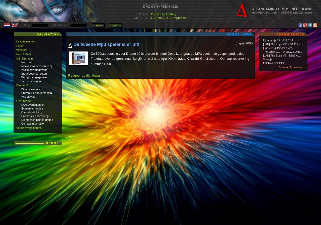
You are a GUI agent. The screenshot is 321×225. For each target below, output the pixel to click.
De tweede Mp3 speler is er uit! (106, 44)
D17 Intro (156, 18)
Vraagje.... (269, 59)
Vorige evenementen (29, 127)
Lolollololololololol (273, 63)
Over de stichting (31, 112)
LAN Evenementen (32, 104)
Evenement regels (32, 108)
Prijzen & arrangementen (36, 92)
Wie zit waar (28, 96)
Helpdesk (27, 62)
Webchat (21, 49)
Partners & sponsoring (35, 116)
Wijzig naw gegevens (34, 69)
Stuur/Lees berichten (34, 73)
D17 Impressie (176, 18)
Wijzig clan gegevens (34, 77)
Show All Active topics (292, 67)
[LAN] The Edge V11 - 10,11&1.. (282, 44)
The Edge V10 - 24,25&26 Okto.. (282, 51)
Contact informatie (32, 123)
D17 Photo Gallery (163, 14)
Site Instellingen (31, 81)
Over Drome (23, 100)
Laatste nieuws (25, 41)
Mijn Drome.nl (24, 58)
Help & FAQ (23, 54)
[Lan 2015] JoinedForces (277, 47)
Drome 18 (22, 85)
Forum (20, 45)
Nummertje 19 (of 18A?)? (278, 40)
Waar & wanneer (31, 89)
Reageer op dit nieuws (84, 75)
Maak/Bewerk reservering (37, 66)
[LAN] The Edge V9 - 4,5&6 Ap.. (282, 55)
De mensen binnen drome (37, 119)
